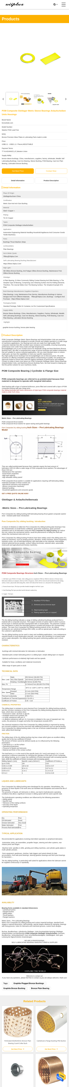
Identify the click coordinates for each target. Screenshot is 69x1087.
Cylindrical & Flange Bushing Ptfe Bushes (51, 891)
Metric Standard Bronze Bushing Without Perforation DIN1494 (17, 988)
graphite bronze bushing (14, 838)
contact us (48, 1044)
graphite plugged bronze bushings (29, 833)
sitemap (17, 1056)
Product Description (51, 180)
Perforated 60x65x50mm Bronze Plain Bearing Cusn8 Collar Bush (17, 892)
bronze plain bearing (40, 838)
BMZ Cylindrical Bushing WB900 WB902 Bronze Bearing (51, 940)
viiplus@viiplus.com (14, 1033)
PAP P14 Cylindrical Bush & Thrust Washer (18, 940)
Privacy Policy (8, 1056)
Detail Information (18, 180)
